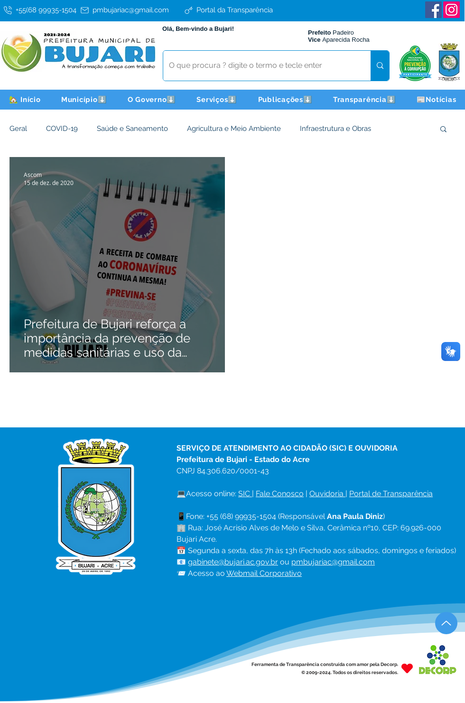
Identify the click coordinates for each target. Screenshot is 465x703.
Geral (18, 128)
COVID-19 (62, 128)
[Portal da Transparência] (234, 10)
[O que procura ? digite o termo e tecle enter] (260, 66)
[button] (84, 99)
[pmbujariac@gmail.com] (130, 10)
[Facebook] (433, 9)
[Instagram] (451, 9)
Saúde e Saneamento (132, 128)
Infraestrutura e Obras (335, 128)
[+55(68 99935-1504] (40, 10)
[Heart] (407, 668)
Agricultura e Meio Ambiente (234, 128)
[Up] (446, 623)
